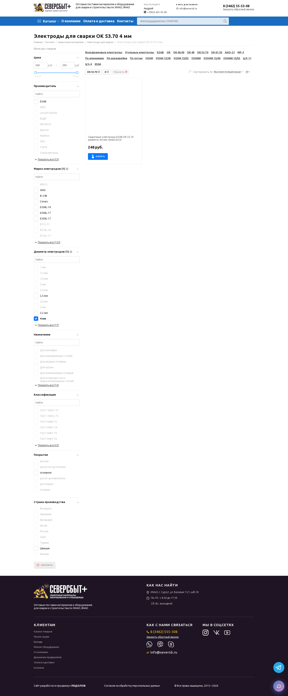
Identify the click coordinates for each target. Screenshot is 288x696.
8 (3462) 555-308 (162, 632)
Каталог (49, 21)
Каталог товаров (43, 631)
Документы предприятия (48, 657)
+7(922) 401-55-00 (155, 12)
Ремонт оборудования (46, 647)
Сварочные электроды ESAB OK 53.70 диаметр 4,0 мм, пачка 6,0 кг (111, 138)
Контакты (125, 21)
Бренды (38, 641)
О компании (70, 21)
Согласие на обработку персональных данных (132, 685)
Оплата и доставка (98, 21)
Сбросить (120, 72)
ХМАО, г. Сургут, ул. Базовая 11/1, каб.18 (172, 592)
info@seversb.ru (186, 8)
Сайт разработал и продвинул (60, 685)
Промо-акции (41, 636)
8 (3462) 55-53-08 (236, 6)
